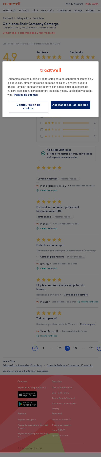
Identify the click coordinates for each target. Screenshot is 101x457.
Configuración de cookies (28, 106)
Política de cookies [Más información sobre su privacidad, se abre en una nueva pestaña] (26, 94)
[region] (50, 89)
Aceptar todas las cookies (70, 104)
